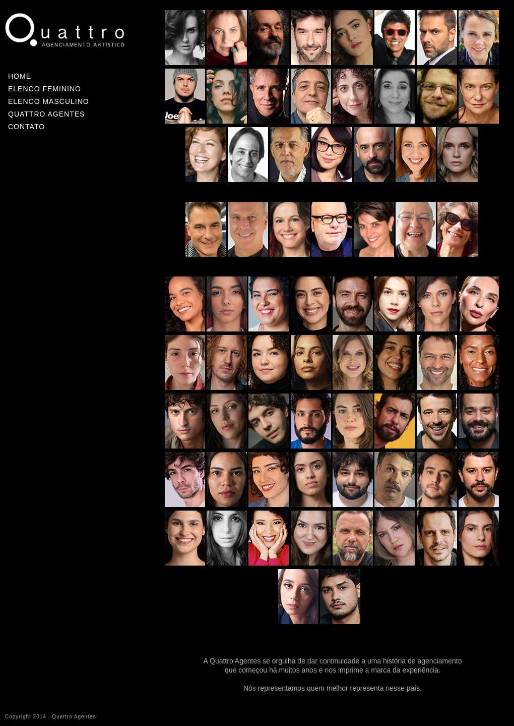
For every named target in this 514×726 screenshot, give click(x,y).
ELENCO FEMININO (44, 89)
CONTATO (26, 127)
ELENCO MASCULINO (48, 101)
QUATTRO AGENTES (46, 114)
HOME (19, 76)
